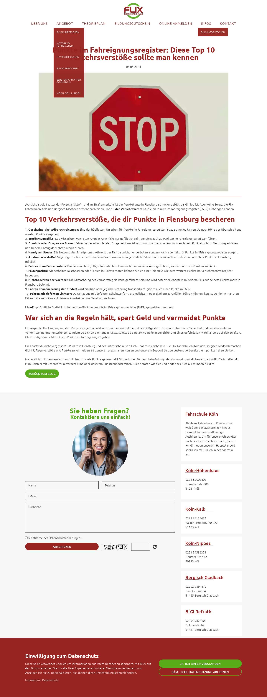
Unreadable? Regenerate (155, 547)
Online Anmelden (175, 23)
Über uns (39, 23)
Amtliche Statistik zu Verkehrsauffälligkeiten (69, 307)
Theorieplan (94, 23)
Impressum (32, 680)
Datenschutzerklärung (63, 538)
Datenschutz (50, 680)
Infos (206, 23)
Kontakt (228, 23)
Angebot (65, 23)
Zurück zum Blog (42, 374)
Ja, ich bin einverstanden (200, 664)
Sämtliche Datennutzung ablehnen (200, 672)
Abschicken (62, 547)
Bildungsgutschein (132, 23)
